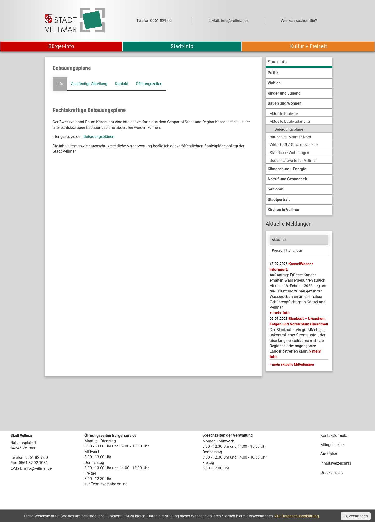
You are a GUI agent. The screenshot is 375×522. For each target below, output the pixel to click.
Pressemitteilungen (287, 250)
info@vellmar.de (38, 468)
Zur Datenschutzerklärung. (297, 516)
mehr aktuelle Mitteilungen (293, 364)
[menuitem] (299, 62)
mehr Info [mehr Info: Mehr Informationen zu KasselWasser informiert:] (281, 313)
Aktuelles (279, 239)
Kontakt (121, 83)
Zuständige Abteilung (89, 83)
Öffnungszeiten (149, 83)
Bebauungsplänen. (99, 136)
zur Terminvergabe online (105, 484)
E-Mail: (16, 468)
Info (59, 83)
